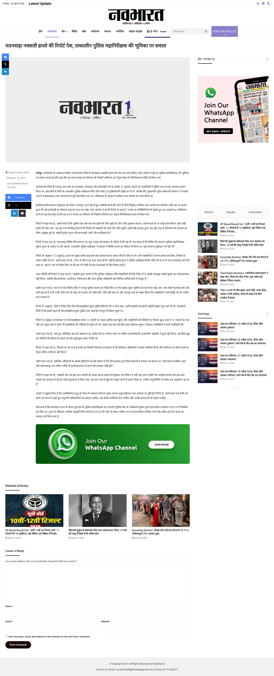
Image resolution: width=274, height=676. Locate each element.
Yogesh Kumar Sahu (18, 172)
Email (9, 621)
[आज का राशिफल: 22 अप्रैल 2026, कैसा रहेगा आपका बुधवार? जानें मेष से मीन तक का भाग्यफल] (207, 346)
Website (105, 621)
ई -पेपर (157, 31)
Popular (231, 212)
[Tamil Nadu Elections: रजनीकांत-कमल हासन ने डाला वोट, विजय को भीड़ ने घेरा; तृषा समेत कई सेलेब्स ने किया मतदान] (207, 279)
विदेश (74, 31)
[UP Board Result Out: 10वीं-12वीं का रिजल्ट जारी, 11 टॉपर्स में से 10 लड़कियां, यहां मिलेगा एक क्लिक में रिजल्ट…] (34, 510)
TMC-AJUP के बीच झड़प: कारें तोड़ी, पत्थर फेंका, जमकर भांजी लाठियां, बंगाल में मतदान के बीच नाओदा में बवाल (243, 295)
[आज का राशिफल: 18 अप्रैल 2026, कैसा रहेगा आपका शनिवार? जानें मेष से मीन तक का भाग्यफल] (207, 378)
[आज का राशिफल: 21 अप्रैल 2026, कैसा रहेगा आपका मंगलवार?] (207, 362)
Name (9, 606)
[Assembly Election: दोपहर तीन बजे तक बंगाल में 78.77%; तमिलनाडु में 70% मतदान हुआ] (161, 510)
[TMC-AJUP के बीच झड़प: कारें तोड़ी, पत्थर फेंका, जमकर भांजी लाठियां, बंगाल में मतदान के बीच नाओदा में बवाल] (207, 296)
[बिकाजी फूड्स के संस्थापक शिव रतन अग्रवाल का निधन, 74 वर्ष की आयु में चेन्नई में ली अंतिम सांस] (98, 510)
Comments (255, 212)
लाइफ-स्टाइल (135, 31)
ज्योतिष (120, 31)
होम (40, 31)
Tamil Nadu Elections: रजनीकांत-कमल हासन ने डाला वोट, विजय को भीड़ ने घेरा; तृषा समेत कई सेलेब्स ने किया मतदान (244, 278)
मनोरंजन (95, 31)
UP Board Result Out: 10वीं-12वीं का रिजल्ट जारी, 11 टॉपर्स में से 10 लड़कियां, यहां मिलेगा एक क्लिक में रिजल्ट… (242, 229)
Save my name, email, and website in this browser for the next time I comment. (49, 636)
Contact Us (101, 669)
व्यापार (107, 31)
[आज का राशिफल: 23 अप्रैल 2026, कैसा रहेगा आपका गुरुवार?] (207, 330)
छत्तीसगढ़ (52, 31)
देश (63, 31)
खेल (84, 31)
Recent (209, 212)
